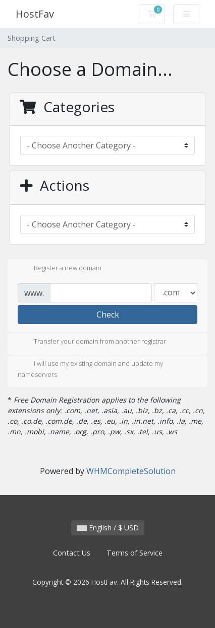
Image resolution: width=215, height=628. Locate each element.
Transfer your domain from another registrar (92, 342)
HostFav (35, 14)
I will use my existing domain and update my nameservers (90, 369)
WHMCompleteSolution (131, 471)
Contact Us (71, 553)
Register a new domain (59, 268)
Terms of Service (134, 553)
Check (107, 314)
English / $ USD (108, 527)
